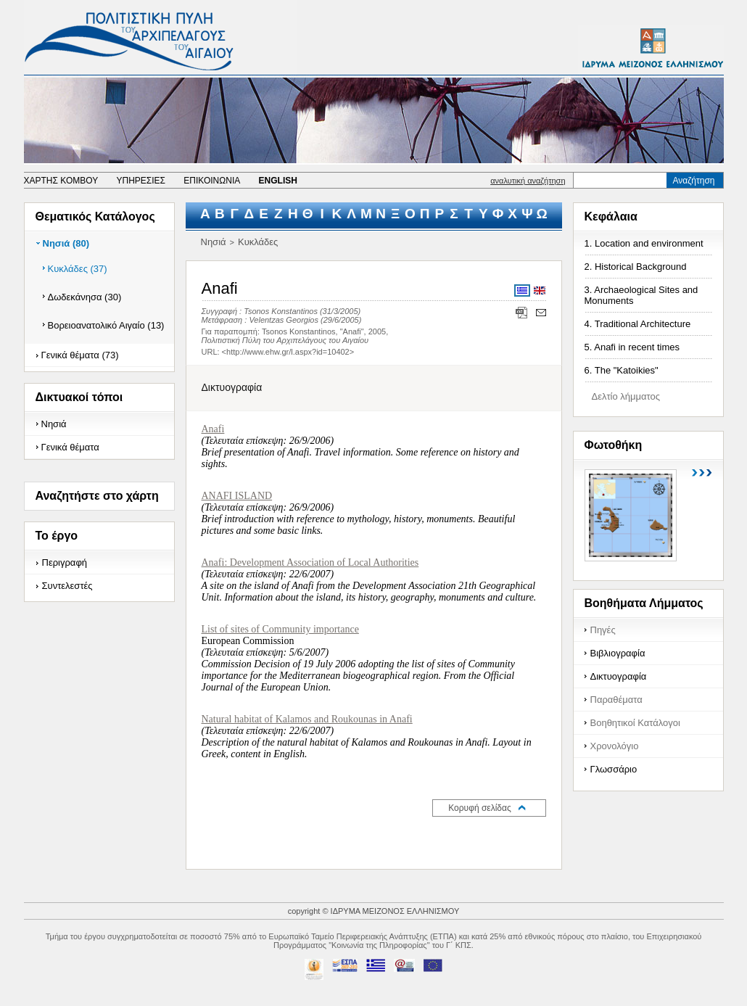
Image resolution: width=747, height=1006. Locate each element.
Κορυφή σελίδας (479, 808)
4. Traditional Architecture (638, 323)
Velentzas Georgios (283, 320)
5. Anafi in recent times (632, 347)
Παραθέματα (616, 699)
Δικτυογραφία (618, 676)
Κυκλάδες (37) (77, 268)
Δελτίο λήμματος (626, 396)
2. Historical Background (636, 266)
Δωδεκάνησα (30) (85, 297)
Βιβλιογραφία (617, 653)
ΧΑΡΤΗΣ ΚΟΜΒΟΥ (61, 181)
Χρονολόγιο (614, 746)
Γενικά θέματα (70, 447)
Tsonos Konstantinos (281, 311)
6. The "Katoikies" (622, 370)
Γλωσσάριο (613, 769)
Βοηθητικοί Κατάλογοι (635, 722)
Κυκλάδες (258, 241)
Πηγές (603, 629)
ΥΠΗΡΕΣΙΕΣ (140, 181)
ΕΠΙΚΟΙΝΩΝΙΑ (211, 181)
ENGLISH (278, 181)
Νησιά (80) (66, 243)
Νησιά (54, 424)
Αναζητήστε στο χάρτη (97, 496)
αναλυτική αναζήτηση (527, 180)
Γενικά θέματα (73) (80, 355)
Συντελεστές (67, 585)
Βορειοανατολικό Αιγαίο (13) (106, 325)
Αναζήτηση (694, 181)
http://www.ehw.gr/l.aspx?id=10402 (288, 351)
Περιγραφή (65, 562)
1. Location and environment (644, 243)
